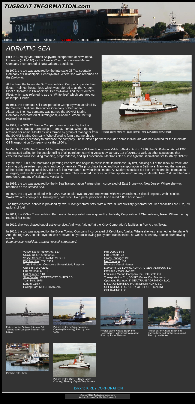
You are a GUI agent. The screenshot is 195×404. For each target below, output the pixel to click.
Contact (83, 39)
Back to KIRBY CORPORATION (98, 388)
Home (8, 39)
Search (22, 39)
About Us (50, 39)
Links (35, 39)
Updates (67, 39)
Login (97, 39)
